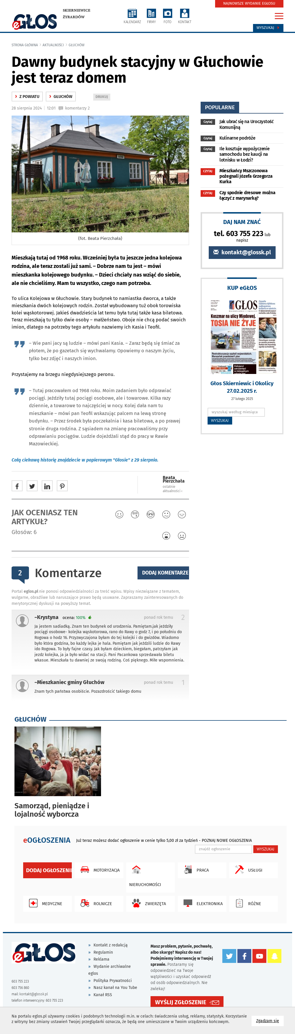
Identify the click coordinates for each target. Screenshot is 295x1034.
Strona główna (25, 45)
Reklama (101, 959)
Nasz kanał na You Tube (115, 987)
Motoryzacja (99, 869)
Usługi (247, 869)
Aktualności (53, 45)
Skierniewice (76, 10)
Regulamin (103, 952)
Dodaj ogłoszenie (49, 870)
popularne (220, 107)
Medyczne (44, 903)
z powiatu (27, 96)
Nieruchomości (145, 874)
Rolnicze (95, 903)
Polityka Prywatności (113, 980)
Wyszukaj (268, 27)
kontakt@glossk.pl (242, 252)
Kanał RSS (103, 994)
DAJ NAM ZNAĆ (242, 221)
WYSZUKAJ (220, 420)
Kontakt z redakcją (111, 945)
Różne (246, 903)
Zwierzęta (147, 903)
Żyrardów (74, 17)
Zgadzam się (270, 1020)
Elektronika (202, 903)
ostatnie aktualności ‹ (172, 489)
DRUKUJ (102, 97)
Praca (195, 869)
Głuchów (77, 45)
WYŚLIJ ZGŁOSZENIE (180, 1002)
